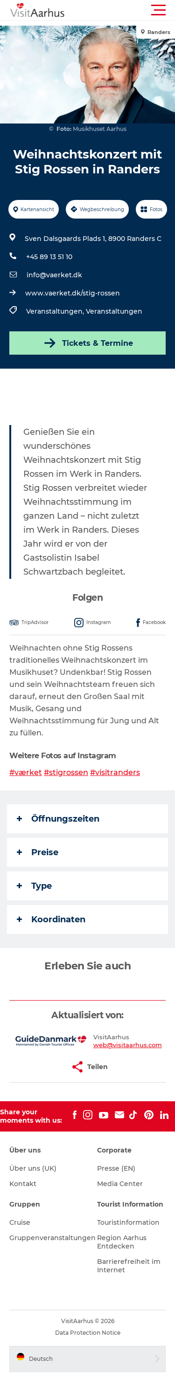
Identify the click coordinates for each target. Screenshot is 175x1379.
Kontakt (22, 1184)
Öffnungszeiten (58, 819)
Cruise (19, 1222)
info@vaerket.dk (54, 275)
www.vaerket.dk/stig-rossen (72, 293)
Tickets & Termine (87, 343)
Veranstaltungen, (56, 311)
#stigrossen (66, 772)
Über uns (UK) (32, 1168)
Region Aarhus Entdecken (122, 1242)
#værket (25, 772)
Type (34, 886)
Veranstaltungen (114, 311)
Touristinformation (128, 1222)
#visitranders (115, 772)
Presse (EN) (116, 1168)
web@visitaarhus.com (127, 1045)
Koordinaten (51, 919)
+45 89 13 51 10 (49, 257)
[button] (129, 10)
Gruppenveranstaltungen (52, 1238)
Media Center (120, 1184)
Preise (37, 852)
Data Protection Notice (87, 1332)
